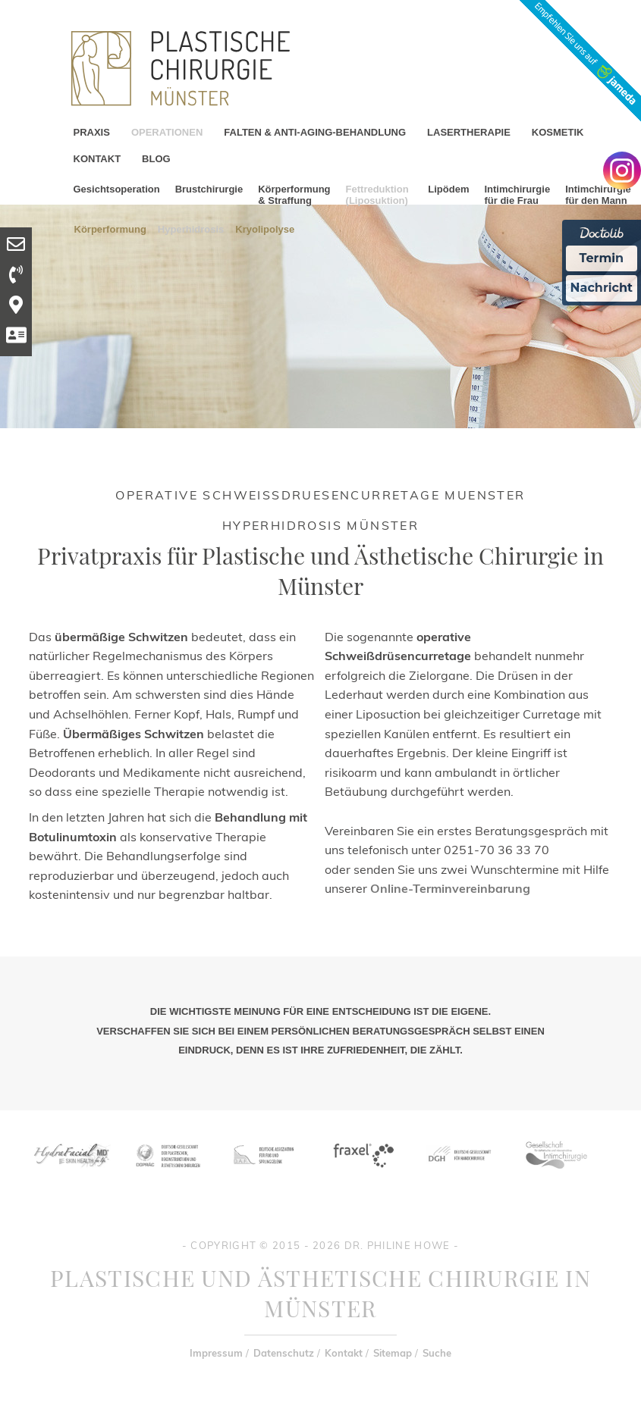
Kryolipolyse (264, 228)
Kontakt (344, 1353)
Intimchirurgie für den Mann (598, 194)
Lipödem (448, 189)
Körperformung (110, 228)
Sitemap (392, 1353)
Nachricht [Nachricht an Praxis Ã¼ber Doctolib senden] (601, 287)
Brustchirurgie (209, 189)
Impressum (216, 1353)
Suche (437, 1353)
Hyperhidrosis (191, 228)
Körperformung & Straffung (294, 194)
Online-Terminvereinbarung (450, 888)
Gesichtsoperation (117, 189)
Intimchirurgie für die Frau (517, 194)
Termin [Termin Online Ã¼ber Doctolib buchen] (602, 258)
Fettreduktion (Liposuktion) (377, 194)
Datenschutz (283, 1353)
